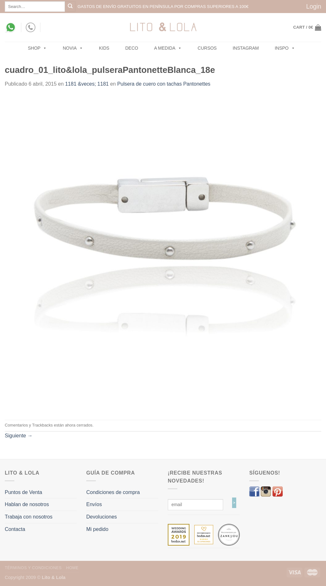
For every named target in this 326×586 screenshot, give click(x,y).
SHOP (37, 48)
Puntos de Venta (23, 492)
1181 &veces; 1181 (87, 84)
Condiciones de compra (113, 492)
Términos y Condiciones (33, 568)
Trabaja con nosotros (29, 516)
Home (72, 568)
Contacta (15, 529)
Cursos (207, 48)
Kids (104, 48)
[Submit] (70, 6)
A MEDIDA (168, 48)
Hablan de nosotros (27, 504)
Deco (131, 48)
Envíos (94, 504)
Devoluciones (101, 516)
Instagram (246, 48)
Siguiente (18, 435)
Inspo (285, 48)
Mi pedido (97, 529)
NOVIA (73, 48)
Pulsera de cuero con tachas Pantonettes (163, 84)
